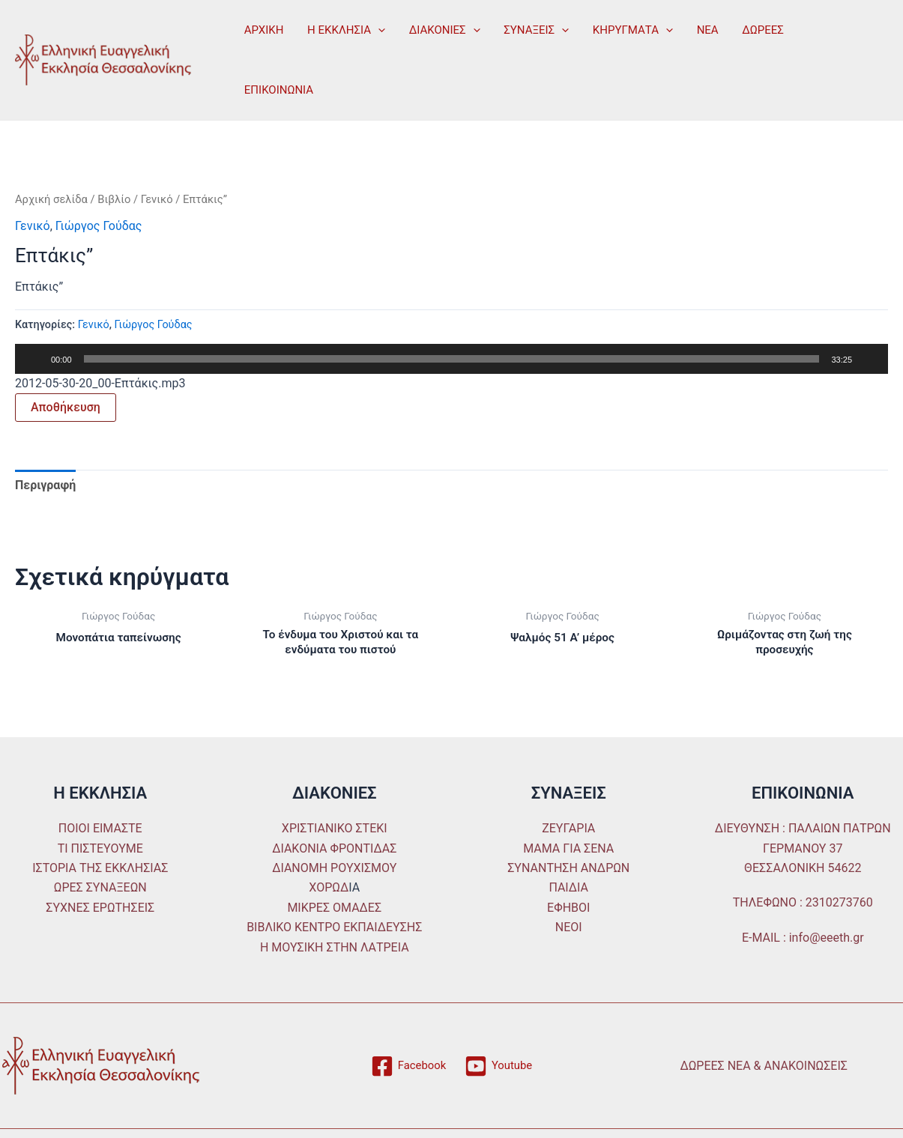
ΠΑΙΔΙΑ (568, 890)
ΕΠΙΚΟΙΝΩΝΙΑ (278, 90)
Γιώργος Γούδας (98, 226)
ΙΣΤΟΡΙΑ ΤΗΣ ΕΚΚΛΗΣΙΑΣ (100, 869)
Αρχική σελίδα (51, 199)
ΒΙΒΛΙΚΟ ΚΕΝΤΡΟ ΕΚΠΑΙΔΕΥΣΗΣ (334, 928)
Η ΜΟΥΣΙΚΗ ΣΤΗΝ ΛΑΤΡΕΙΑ (334, 949)
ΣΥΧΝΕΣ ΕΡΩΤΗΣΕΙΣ (100, 909)
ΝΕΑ (701, 30)
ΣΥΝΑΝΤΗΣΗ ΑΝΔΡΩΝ (568, 869)
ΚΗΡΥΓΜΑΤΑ (627, 30)
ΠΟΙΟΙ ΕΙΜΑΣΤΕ (100, 830)
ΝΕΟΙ (568, 928)
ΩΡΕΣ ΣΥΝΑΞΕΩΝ (100, 890)
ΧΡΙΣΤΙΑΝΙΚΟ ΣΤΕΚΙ (334, 830)
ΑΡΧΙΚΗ (263, 30)
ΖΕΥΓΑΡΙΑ (568, 830)
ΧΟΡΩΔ (328, 890)
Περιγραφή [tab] (45, 485)
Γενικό (157, 199)
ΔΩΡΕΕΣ (755, 30)
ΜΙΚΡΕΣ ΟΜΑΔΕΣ (334, 909)
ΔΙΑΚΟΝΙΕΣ (441, 30)
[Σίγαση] (868, 358)
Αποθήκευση (65, 407)
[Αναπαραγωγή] (34, 358)
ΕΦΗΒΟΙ (568, 909)
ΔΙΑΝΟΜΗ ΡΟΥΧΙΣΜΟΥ (334, 869)
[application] (376, 30)
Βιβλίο (113, 199)
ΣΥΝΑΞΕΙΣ (531, 30)
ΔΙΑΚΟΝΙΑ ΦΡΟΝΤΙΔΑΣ (334, 850)
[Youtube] (500, 1067)
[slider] (452, 359)
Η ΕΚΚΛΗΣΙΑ (345, 30)
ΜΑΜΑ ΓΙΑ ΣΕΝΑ (568, 850)
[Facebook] (407, 1067)
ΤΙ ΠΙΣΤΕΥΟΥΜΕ (100, 850)
